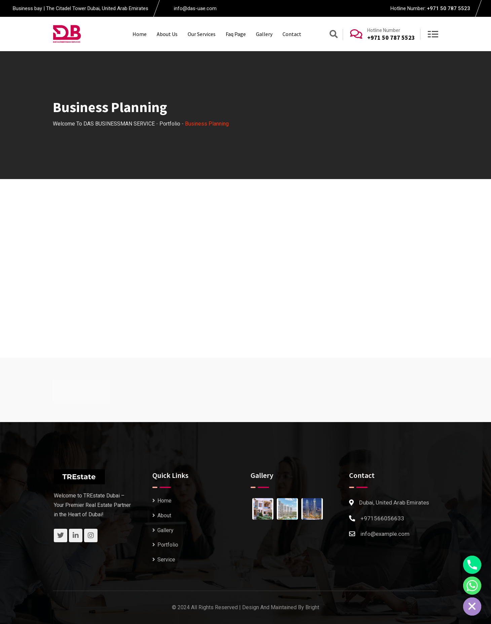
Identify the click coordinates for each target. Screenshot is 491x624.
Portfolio (167, 545)
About (164, 515)
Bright (312, 607)
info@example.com (385, 533)
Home (140, 34)
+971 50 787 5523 (448, 8)
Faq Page (236, 34)
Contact (291, 34)
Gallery (264, 34)
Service (166, 559)
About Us (167, 34)
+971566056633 (382, 518)
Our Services (202, 34)
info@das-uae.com (195, 8)
